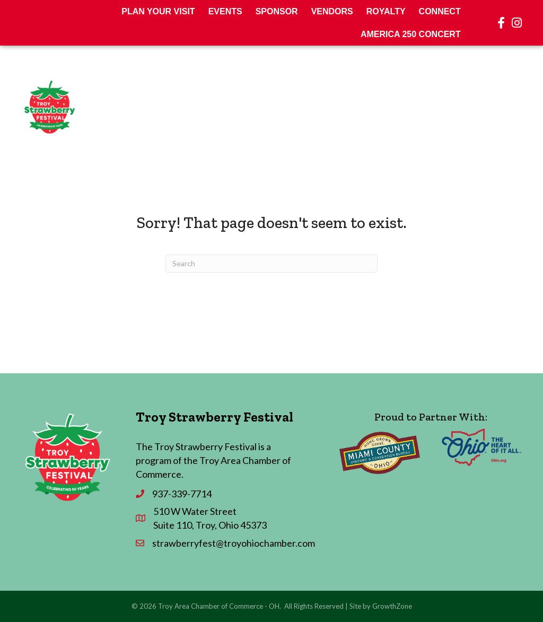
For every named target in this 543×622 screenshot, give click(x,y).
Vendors (332, 11)
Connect (440, 11)
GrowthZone (392, 606)
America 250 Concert (411, 34)
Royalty (386, 11)
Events (225, 11)
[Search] (271, 264)
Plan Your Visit (158, 11)
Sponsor (277, 11)
